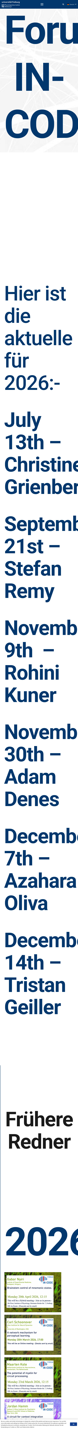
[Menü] (42, 4)
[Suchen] (63, 4)
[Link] (11, 4)
